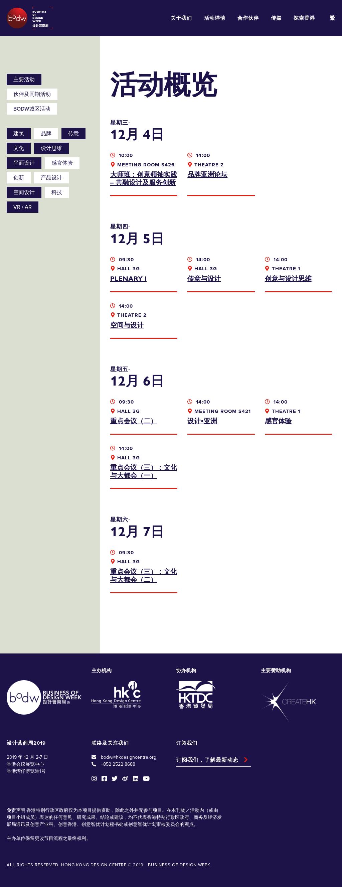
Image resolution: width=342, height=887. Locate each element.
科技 (56, 192)
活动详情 (214, 18)
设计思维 (51, 148)
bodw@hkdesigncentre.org (128, 757)
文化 (18, 148)
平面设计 (24, 163)
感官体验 (62, 163)
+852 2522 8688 (118, 764)
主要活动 (24, 79)
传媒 (276, 18)
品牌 (46, 133)
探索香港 (304, 18)
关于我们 (181, 18)
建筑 (18, 133)
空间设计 (24, 192)
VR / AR (22, 207)
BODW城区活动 (31, 109)
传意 (73, 133)
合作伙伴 (248, 18)
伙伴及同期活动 (32, 94)
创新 (18, 177)
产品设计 (51, 177)
